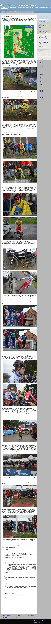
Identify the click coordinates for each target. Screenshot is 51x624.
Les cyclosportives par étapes (43, 42)
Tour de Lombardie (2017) (43, 25)
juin (40, 80)
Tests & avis (20, 11)
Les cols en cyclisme (42, 47)
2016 (41, 70)
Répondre (6, 558)
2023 (41, 60)
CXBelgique (11, 547)
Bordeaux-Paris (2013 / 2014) (43, 31)
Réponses (7, 583)
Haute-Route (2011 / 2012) (43, 38)
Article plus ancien (32, 615)
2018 (41, 67)
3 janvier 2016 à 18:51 (11, 593)
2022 (41, 62)
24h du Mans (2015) (42, 30)
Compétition (7, 547)
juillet (40, 78)
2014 (41, 90)
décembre (41, 71)
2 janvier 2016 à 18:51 (17, 562)
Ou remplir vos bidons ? (42, 50)
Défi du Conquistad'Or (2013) (43, 35)
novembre (41, 73)
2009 (41, 97)
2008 (41, 98)
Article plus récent (6, 615)
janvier (41, 87)
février (41, 85)
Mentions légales (37, 622)
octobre (41, 74)
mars (40, 84)
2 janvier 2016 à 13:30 (9, 576)
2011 (41, 94)
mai (40, 81)
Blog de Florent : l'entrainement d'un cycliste (18, 5)
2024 (41, 59)
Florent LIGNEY (9, 562)
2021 (41, 63)
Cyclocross (15, 547)
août (40, 77)
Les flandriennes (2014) (42, 32)
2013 (41, 91)
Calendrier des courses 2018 (11, 11)
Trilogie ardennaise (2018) (43, 24)
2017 (41, 69)
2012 (41, 93)
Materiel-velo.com (41, 54)
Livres (32, 11)
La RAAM (40, 43)
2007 (41, 100)
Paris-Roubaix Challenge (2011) (44, 41)
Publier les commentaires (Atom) (11, 617)
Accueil (3, 11)
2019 (41, 66)
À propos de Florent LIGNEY (39, 620)
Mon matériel (27, 11)
